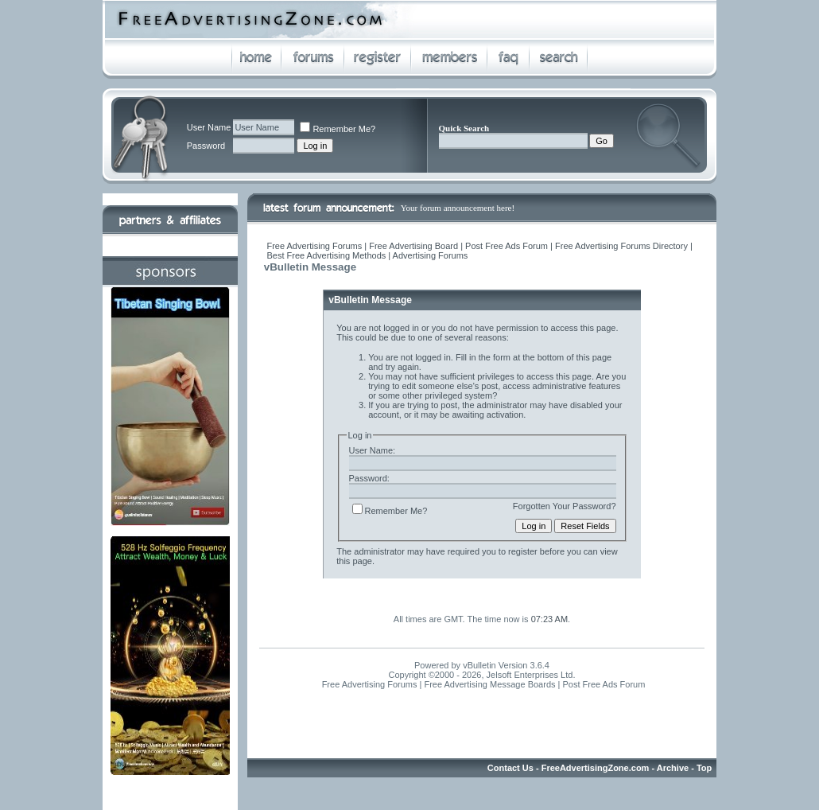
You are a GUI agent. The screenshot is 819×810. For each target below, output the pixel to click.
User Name (209, 127)
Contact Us (510, 768)
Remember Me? (337, 129)
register (523, 551)
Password (206, 145)
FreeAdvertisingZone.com (595, 768)
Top (704, 768)
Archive (673, 768)
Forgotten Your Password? (564, 506)
